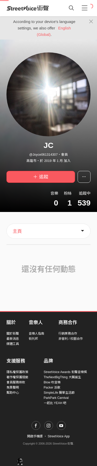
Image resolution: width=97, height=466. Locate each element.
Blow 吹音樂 (52, 382)
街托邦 (33, 339)
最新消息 (12, 339)
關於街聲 (12, 333)
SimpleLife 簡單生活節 (59, 392)
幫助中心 (12, 392)
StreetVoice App (59, 436)
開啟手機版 (35, 436)
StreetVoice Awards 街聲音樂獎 (65, 372)
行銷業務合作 (67, 333)
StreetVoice (27, 8)
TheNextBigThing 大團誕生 (62, 377)
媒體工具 (12, 344)
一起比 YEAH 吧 (55, 403)
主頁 (17, 231)
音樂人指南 (36, 333)
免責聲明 (12, 387)
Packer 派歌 (52, 387)
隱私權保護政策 (17, 372)
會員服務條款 (15, 382)
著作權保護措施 (17, 377)
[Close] (91, 22)
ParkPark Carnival (56, 398)
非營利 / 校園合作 (70, 339)
